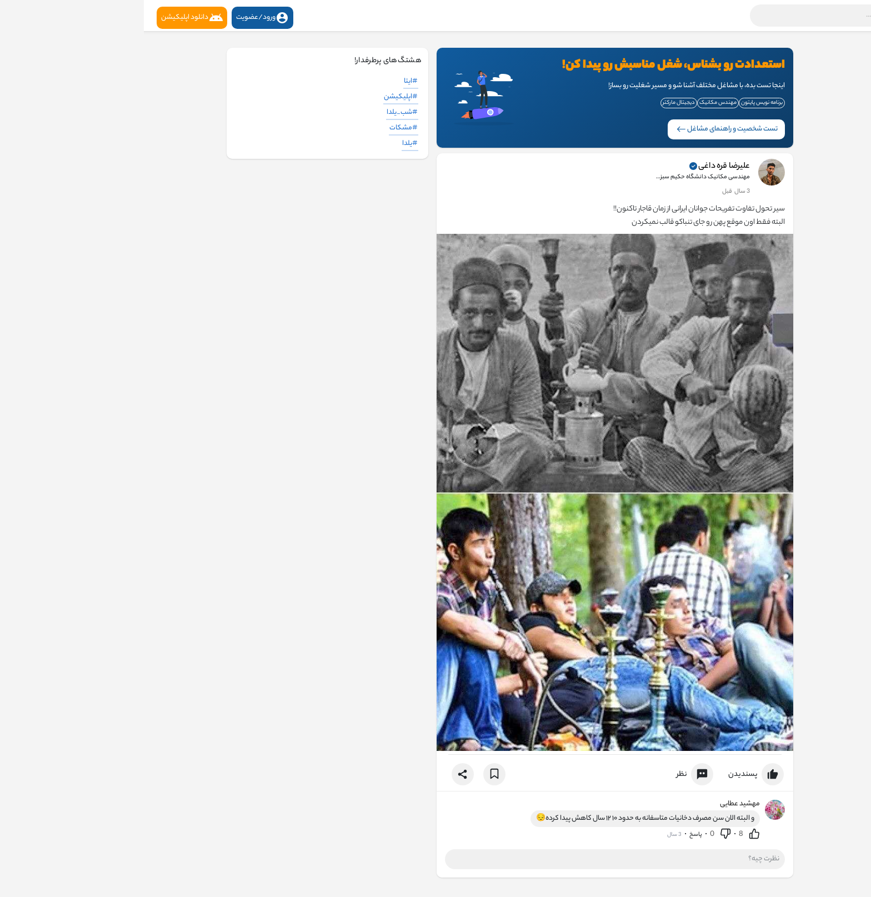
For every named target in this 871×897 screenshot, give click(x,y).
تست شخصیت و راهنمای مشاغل (583, 129)
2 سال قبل (592, 192)
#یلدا (266, 143)
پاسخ (551, 835)
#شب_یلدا (258, 112)
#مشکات (260, 128)
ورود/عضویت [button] (118, 17)
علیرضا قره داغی (580, 167)
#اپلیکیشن (257, 97)
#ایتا (267, 81)
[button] (718, 15)
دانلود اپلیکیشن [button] (48, 17)
